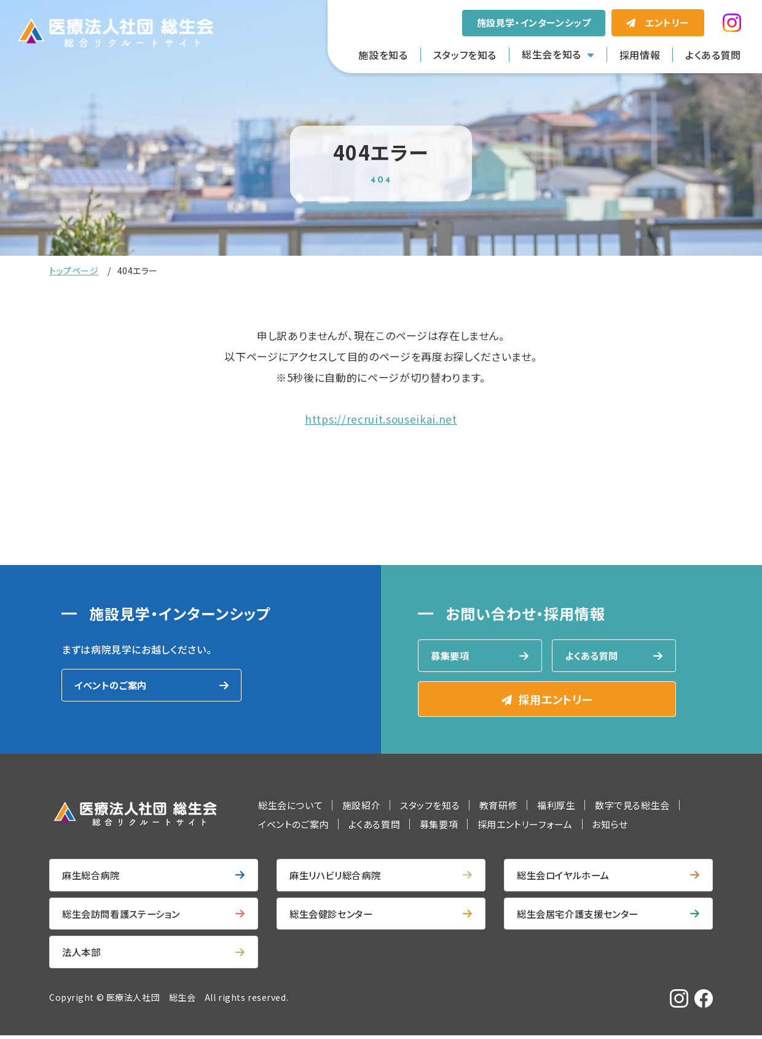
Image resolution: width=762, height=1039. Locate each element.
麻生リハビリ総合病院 (338, 876)
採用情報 (640, 54)
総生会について (290, 806)
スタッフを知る (465, 54)
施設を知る (382, 54)
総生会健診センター (334, 916)
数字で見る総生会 (632, 806)
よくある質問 (713, 54)
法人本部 (82, 955)
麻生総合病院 (93, 876)
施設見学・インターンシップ (534, 22)
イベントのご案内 (112, 685)
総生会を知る (551, 54)
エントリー (667, 22)
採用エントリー (555, 700)
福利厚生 (556, 806)
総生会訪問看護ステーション (125, 916)
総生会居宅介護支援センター (581, 916)
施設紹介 (361, 806)
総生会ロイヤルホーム (566, 876)
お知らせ (609, 825)
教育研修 (498, 806)
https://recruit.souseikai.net (381, 419)
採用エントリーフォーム (525, 825)
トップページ (73, 270)
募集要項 (451, 656)
